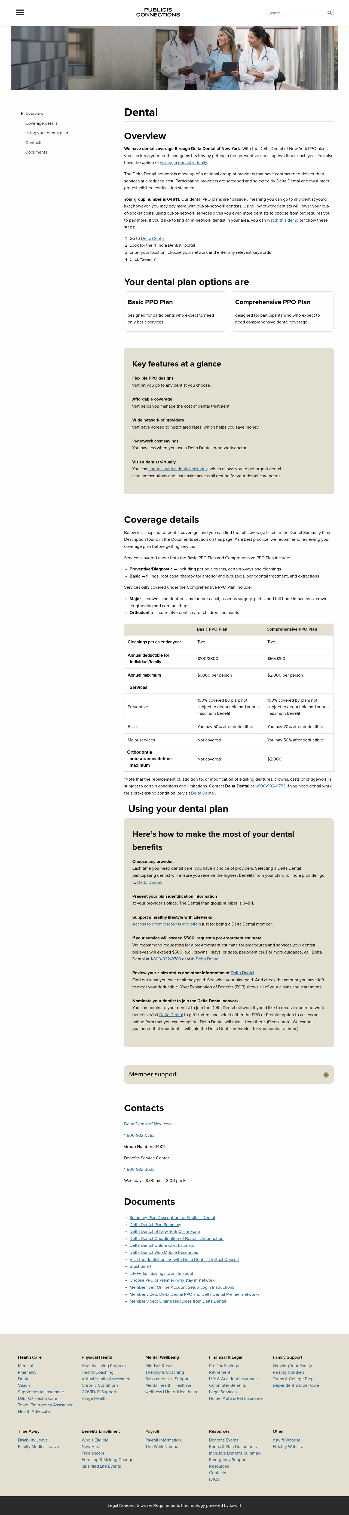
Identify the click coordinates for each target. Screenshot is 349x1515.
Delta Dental (153, 238)
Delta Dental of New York (148, 1124)
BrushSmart (140, 1266)
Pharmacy (27, 1372)
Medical (25, 1366)
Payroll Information (163, 1440)
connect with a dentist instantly (177, 469)
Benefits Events (223, 1440)
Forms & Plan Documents (233, 1446)
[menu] (20, 13)
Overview (34, 113)
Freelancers (93, 1453)
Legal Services (223, 1392)
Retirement (219, 1372)
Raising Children (288, 1372)
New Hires (91, 1446)
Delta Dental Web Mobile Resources (164, 1252)
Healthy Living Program (104, 1366)
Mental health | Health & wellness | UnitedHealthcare (171, 1388)
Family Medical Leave (38, 1446)
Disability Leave (33, 1440)
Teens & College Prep (293, 1379)
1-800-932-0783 (270, 786)
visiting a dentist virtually (183, 162)
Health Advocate (34, 1411)
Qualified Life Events (101, 1466)
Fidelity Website (288, 1446)
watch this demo (282, 220)
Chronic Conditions (100, 1385)
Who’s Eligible (95, 1440)
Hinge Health (94, 1398)
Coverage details (41, 123)
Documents (36, 152)
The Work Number (162, 1446)
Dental (24, 1379)
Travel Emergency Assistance (46, 1405)
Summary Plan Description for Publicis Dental (172, 1217)
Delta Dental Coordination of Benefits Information (177, 1238)
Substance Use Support (167, 1379)
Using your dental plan (46, 133)
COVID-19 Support (99, 1392)
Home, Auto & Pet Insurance (236, 1398)
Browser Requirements (158, 1505)
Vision (24, 1385)
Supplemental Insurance (41, 1392)
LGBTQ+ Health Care (37, 1398)
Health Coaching (98, 1372)
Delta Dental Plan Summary (155, 1225)
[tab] (228, 1074)
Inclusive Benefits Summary (235, 1453)
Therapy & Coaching (164, 1372)
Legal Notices (121, 1505)
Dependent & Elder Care (296, 1385)
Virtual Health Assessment (107, 1379)
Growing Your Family (292, 1366)
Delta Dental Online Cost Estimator (163, 1245)
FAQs (214, 1479)
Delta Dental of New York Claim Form (165, 1231)
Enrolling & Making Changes (108, 1460)
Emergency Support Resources (228, 1463)
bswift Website (287, 1440)
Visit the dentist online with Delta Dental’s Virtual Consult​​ (184, 1259)
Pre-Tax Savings (224, 1366)
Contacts (33, 142)
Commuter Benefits (227, 1385)
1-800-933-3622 (139, 1169)
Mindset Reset (159, 1366)
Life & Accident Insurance (233, 1379)
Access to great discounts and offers (166, 924)
